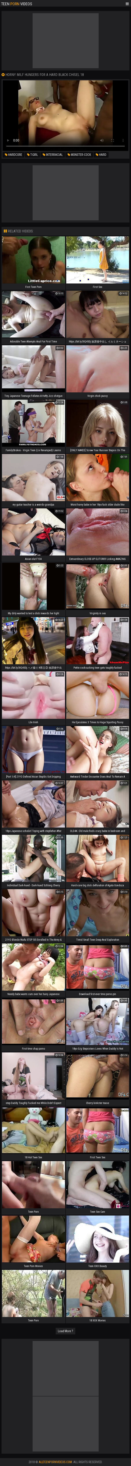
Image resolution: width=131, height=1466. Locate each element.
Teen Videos (16, 4)
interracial (53, 154)
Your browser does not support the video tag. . (65, 115)
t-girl (32, 154)
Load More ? (65, 1331)
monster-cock (79, 154)
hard (101, 154)
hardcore (13, 154)
